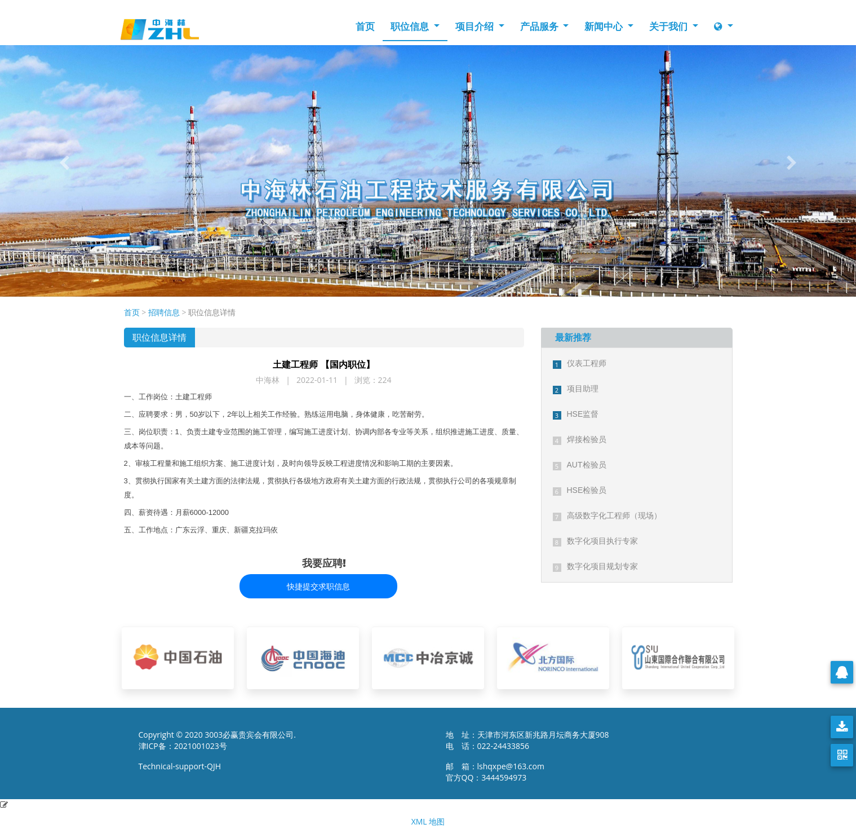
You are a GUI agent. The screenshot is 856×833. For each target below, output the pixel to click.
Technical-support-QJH (183, 766)
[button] (64, 163)
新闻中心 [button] (604, 26)
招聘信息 (164, 312)
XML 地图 (428, 821)
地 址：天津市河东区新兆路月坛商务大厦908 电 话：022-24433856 (527, 740)
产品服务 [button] (540, 26)
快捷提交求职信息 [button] (318, 586)
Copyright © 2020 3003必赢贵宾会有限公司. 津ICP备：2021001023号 (217, 740)
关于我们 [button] (669, 26)
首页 (365, 26)
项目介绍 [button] (475, 26)
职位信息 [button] (411, 26)
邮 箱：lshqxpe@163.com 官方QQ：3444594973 (498, 772)
